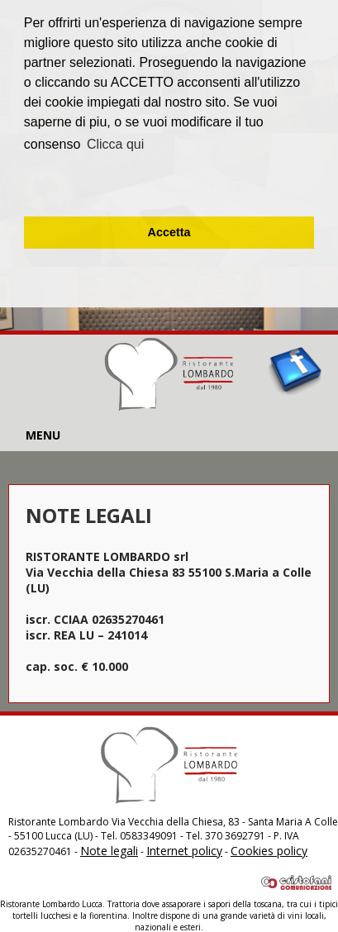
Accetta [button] (169, 232)
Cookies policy (269, 850)
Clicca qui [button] (115, 144)
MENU (43, 435)
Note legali (109, 850)
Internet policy (184, 850)
